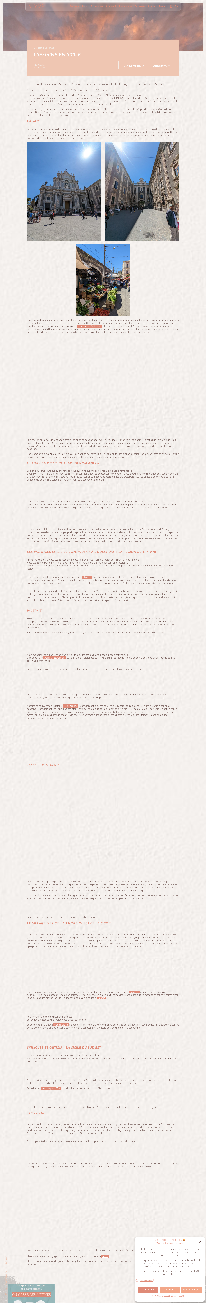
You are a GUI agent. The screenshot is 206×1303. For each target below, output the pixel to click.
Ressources (140, 6)
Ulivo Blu (86, 927)
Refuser (170, 1290)
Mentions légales (177, 1296)
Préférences (191, 1290)
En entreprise (125, 6)
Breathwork (110, 6)
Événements (97, 6)
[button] (200, 1241)
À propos (152, 6)
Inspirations (6, 1262)
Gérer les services (146, 1281)
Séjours (85, 6)
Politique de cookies (162, 1296)
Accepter (148, 1290)
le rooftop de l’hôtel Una (89, 326)
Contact (163, 6)
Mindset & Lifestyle (44, 48)
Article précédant (134, 66)
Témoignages (6, 1278)
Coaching (74, 6)
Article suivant (161, 66)
